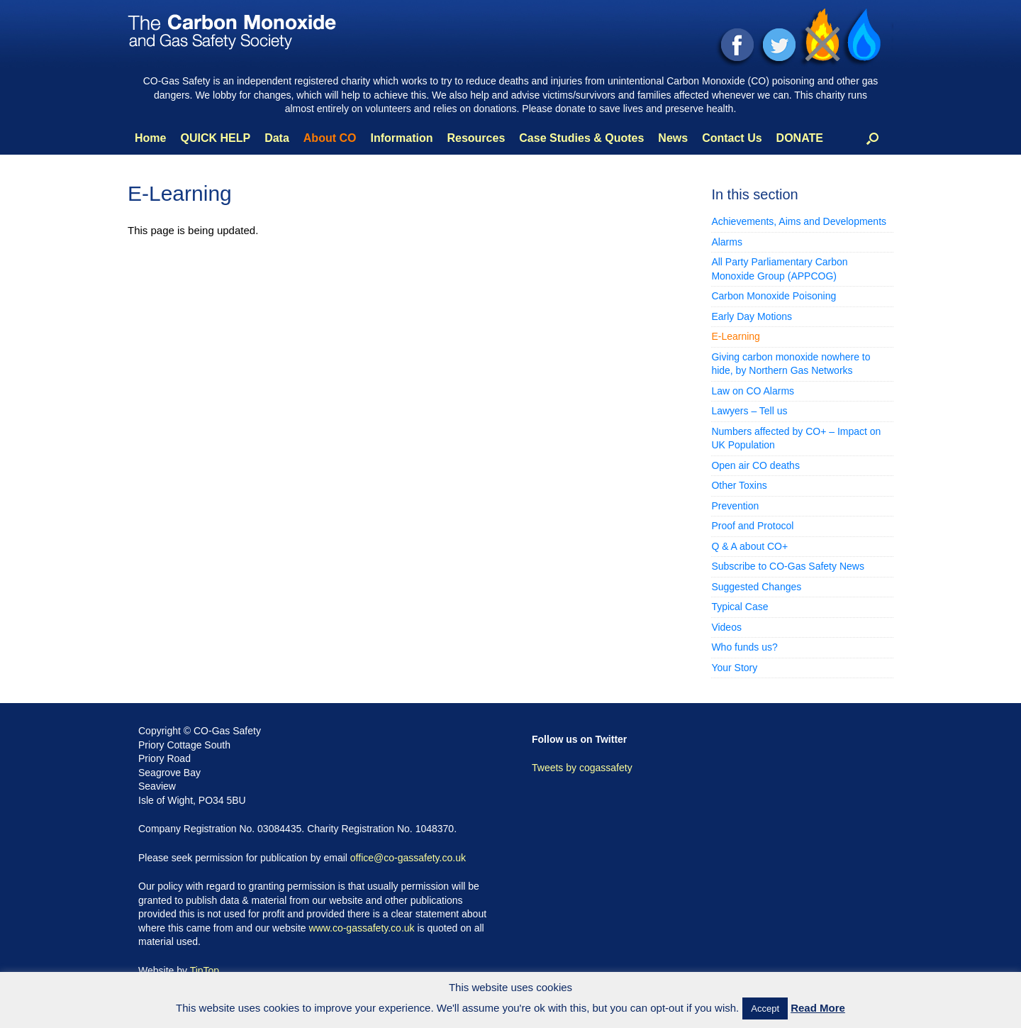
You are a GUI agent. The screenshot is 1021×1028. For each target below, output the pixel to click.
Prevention (735, 506)
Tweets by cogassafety (582, 767)
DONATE (799, 138)
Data (276, 138)
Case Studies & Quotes (581, 138)
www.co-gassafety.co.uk (361, 928)
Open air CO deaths (755, 465)
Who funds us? (744, 647)
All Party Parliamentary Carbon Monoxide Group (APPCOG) (779, 269)
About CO (330, 138)
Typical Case (739, 606)
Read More (818, 1008)
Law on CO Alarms (752, 391)
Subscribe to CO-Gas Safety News (787, 566)
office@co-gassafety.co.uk (408, 857)
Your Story (734, 667)
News (673, 138)
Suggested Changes (756, 586)
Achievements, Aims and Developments (798, 221)
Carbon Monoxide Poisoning (773, 296)
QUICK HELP (215, 138)
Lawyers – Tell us (749, 410)
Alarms (726, 242)
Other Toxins (738, 485)
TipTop (205, 970)
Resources (476, 138)
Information (401, 138)
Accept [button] (765, 1008)
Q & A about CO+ (749, 546)
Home (150, 138)
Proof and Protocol (752, 525)
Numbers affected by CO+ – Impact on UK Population (796, 438)
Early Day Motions (751, 316)
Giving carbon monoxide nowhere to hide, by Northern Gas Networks (790, 364)
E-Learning (735, 336)
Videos (726, 627)
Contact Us (731, 138)
